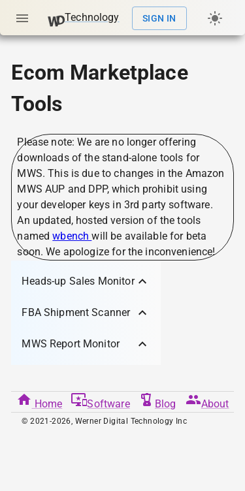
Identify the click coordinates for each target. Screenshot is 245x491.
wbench (71, 236)
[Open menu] (22, 18)
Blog (157, 401)
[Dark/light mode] (215, 18)
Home (39, 401)
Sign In (159, 18)
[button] (85, 281)
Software (100, 401)
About (207, 401)
